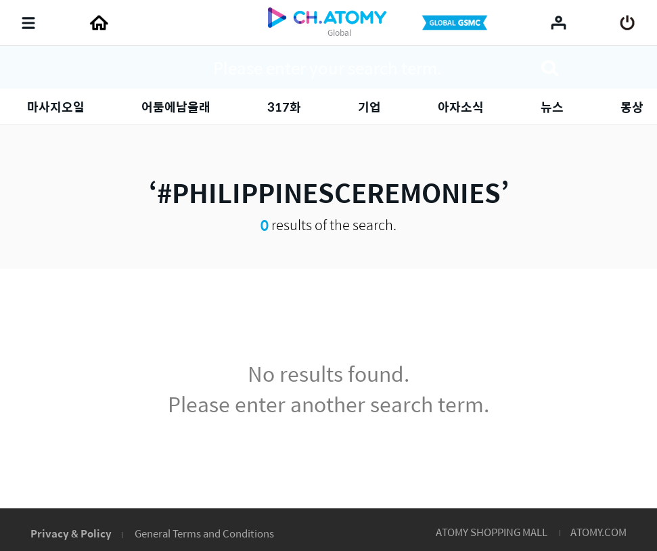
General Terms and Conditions (204, 533)
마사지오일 (56, 106)
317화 (284, 106)
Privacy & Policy (71, 533)
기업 (369, 106)
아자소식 (461, 106)
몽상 (631, 106)
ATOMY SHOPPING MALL (491, 531)
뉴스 (552, 106)
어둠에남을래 (175, 106)
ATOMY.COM (598, 531)
